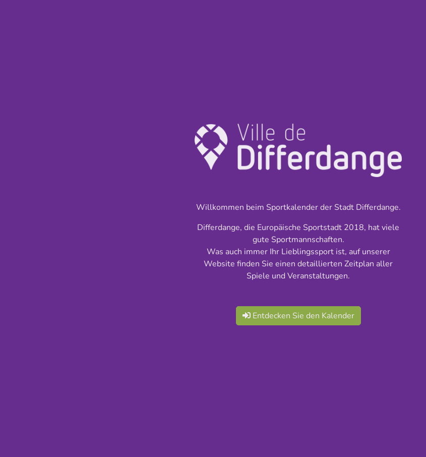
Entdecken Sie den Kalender (298, 315)
